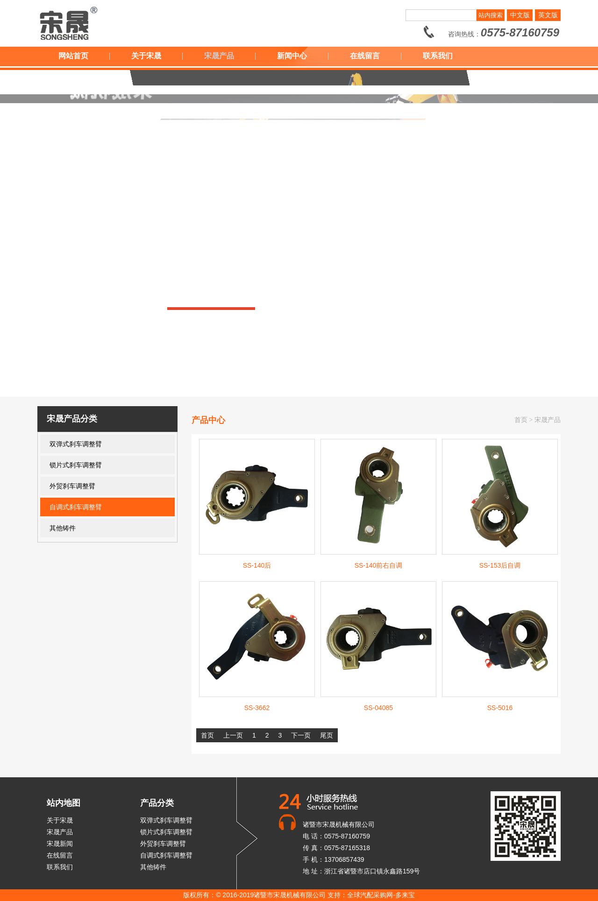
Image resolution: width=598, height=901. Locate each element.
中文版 (520, 15)
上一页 (233, 735)
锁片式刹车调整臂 (76, 465)
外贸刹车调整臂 (72, 486)
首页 (520, 419)
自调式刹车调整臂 (76, 507)
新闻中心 (292, 56)
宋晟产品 (219, 56)
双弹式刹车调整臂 (76, 444)
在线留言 (365, 56)
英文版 (548, 15)
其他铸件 (63, 528)
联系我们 (438, 56)
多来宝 (405, 895)
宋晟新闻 (60, 843)
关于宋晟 (146, 56)
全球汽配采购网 (370, 895)
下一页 (301, 735)
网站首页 (73, 56)
